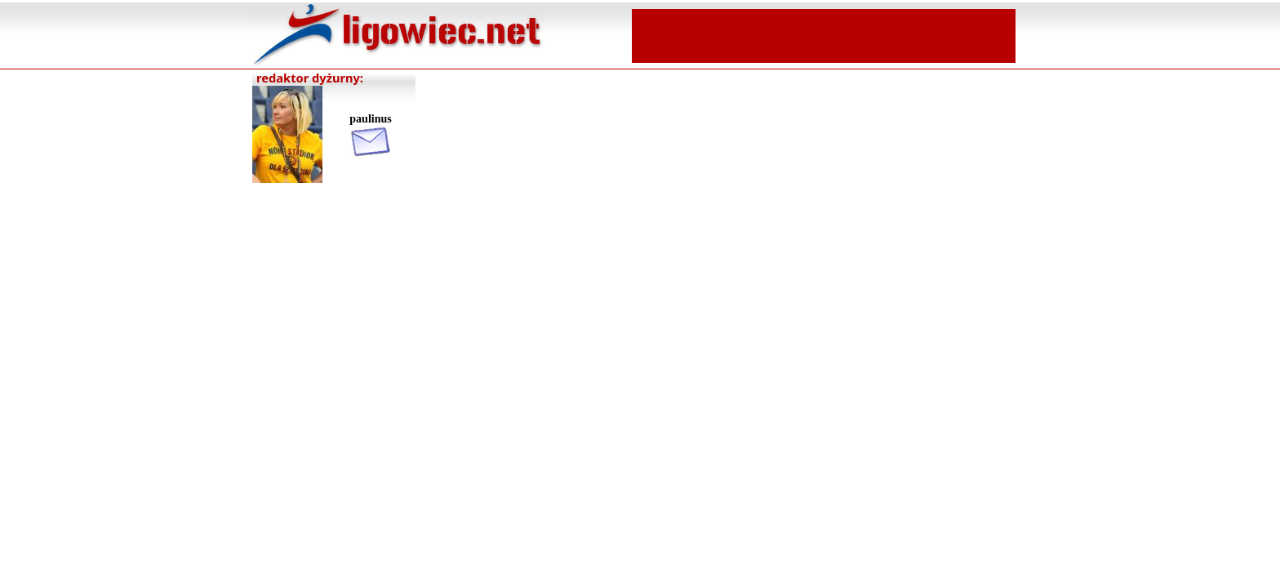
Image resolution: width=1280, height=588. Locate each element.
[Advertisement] (824, 34)
